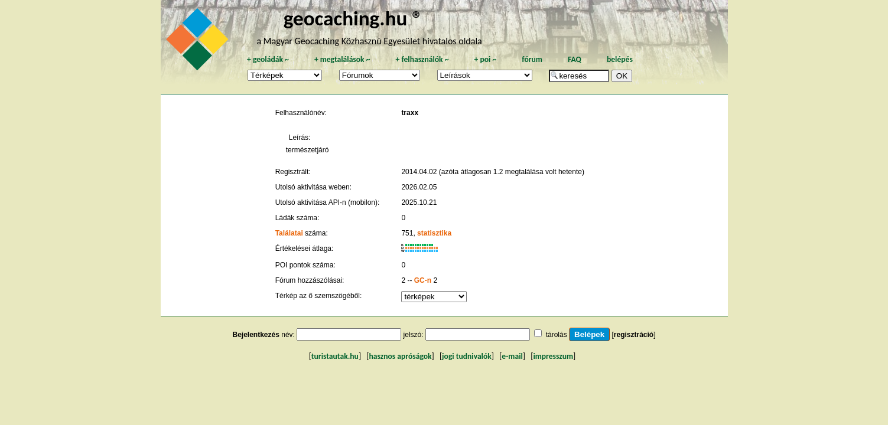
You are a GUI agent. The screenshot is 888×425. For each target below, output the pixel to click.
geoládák (268, 59)
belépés (620, 59)
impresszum (553, 356)
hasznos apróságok (400, 356)
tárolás (556, 335)
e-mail (512, 356)
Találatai (289, 233)
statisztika (434, 233)
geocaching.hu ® (353, 18)
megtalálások (342, 59)
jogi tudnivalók (467, 356)
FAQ (574, 59)
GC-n (422, 280)
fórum (532, 59)
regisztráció (633, 335)
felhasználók (422, 59)
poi (485, 59)
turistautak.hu (335, 356)
